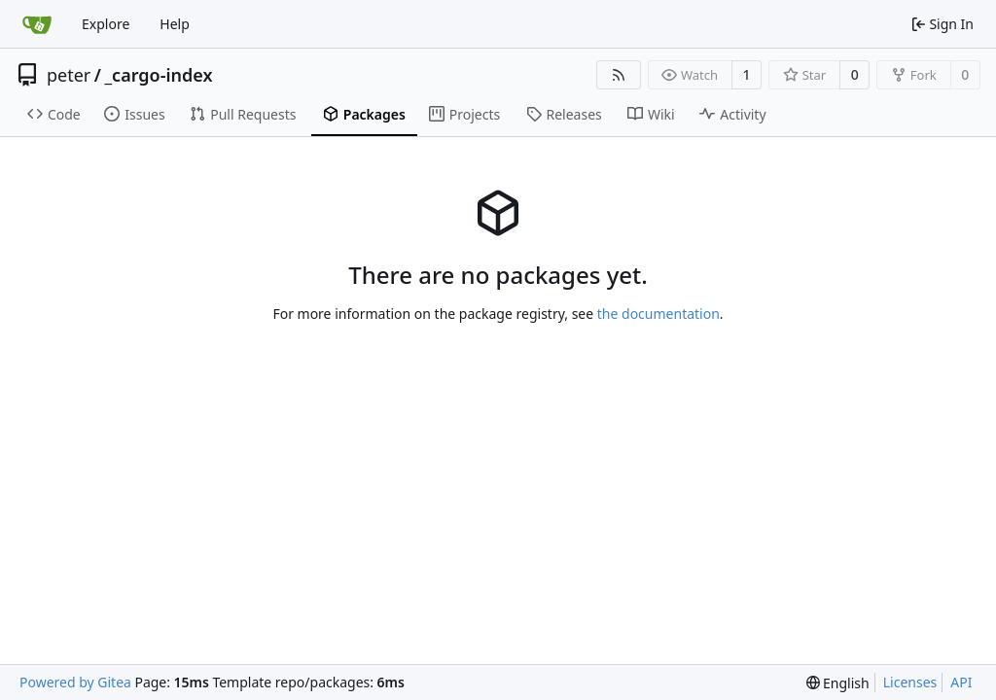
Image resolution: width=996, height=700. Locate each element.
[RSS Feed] (618, 74)
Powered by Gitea (75, 682)
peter (68, 75)
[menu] (838, 683)
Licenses (910, 682)
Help (175, 24)
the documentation (658, 313)
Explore (105, 24)
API (961, 682)
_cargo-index (159, 75)
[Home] (37, 24)
